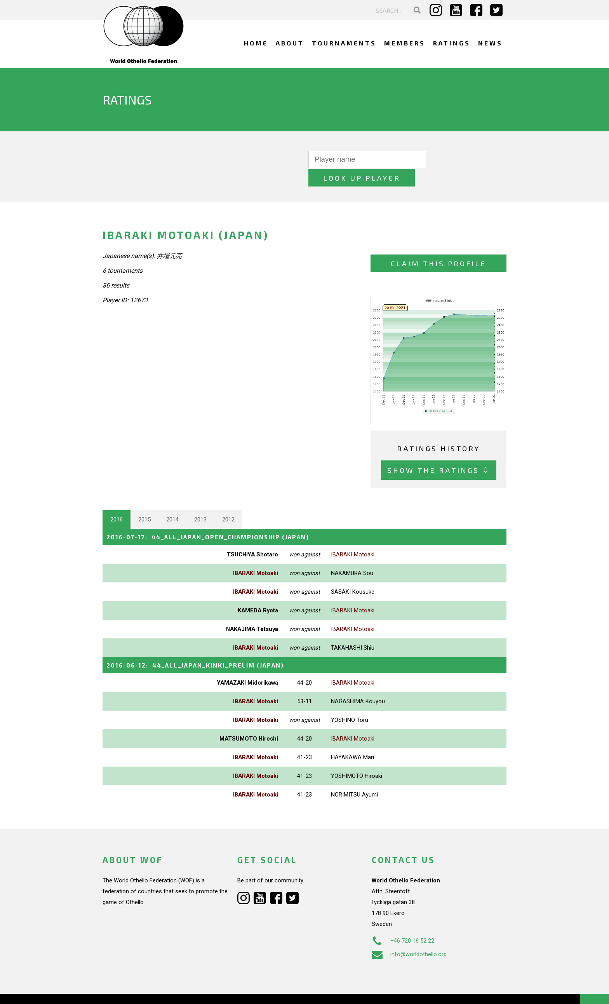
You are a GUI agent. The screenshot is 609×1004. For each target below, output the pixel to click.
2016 (116, 500)
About (290, 43)
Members (404, 43)
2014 (172, 500)
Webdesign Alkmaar (136, 990)
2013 (200, 500)
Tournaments (344, 43)
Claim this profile (438, 245)
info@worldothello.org (409, 935)
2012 (228, 500)
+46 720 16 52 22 (403, 921)
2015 (144, 500)
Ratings (451, 43)
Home (256, 43)
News (490, 43)
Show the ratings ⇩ (438, 451)
